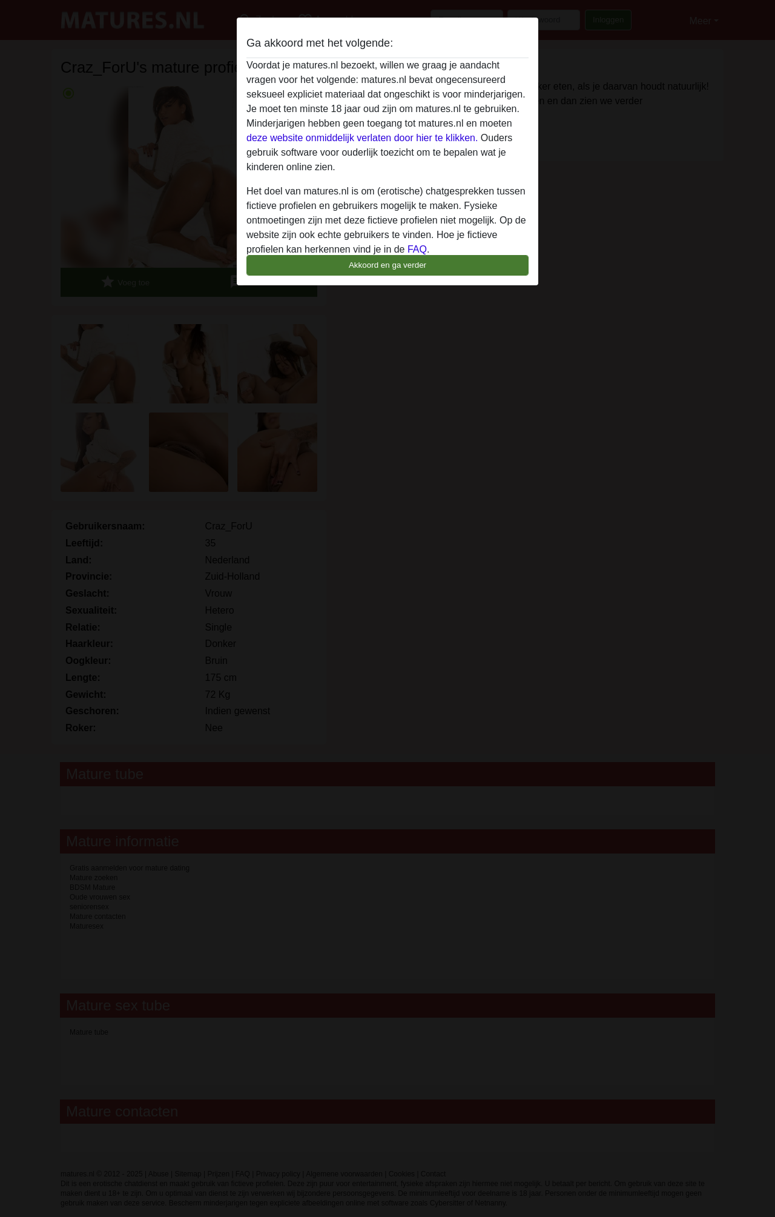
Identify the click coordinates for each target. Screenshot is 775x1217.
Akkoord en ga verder (387, 265)
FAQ (417, 249)
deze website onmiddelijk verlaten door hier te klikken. (362, 138)
